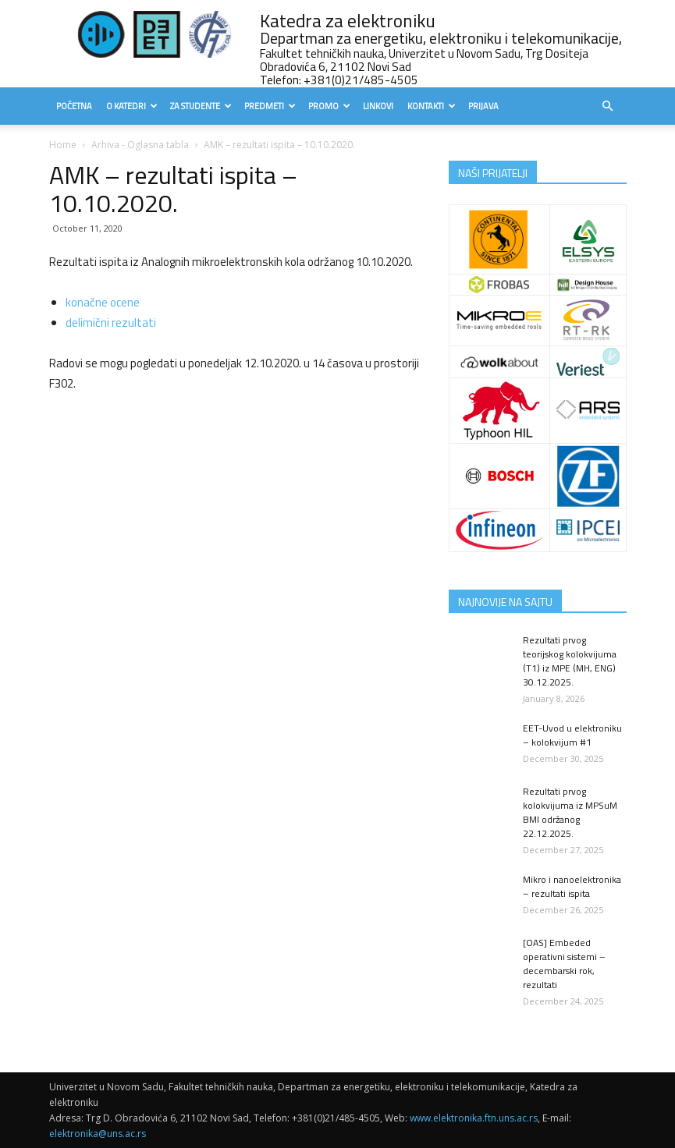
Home (62, 144)
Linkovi (378, 106)
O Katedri (132, 106)
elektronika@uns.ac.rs (97, 1133)
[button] (608, 106)
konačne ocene (103, 302)
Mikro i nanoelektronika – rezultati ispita (572, 886)
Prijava (483, 106)
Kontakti (431, 106)
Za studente (201, 106)
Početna (74, 106)
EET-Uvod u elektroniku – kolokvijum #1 (572, 735)
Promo (329, 106)
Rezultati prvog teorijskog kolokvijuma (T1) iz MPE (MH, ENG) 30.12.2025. (569, 660)
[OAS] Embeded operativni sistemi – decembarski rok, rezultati (564, 963)
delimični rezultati (111, 322)
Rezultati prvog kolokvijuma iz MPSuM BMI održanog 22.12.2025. (570, 812)
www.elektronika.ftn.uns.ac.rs (474, 1118)
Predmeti (270, 106)
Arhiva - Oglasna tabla (140, 144)
